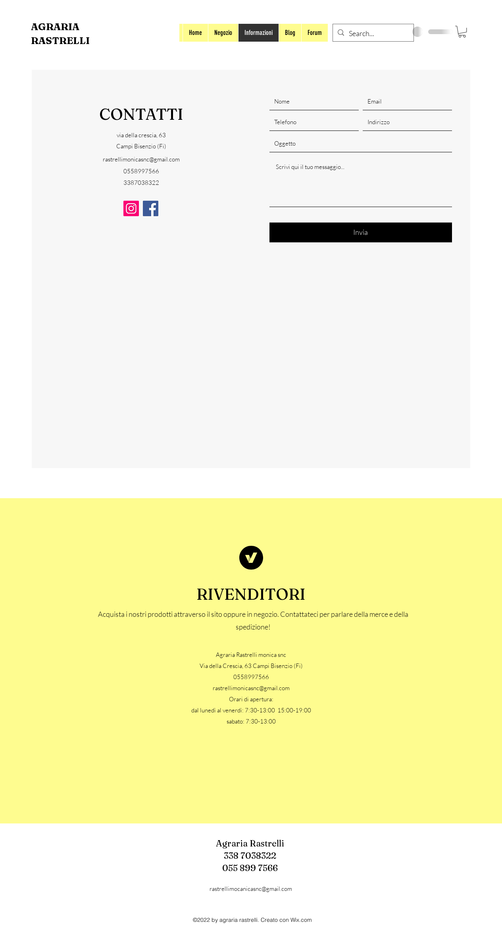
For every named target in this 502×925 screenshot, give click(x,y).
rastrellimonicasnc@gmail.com (141, 159)
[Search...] (373, 33)
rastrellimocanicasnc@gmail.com (251, 888)
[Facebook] (150, 208)
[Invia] (360, 232)
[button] (462, 31)
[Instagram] (131, 208)
